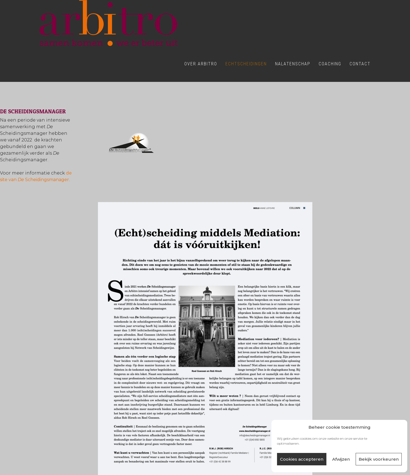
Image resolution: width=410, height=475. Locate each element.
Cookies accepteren (301, 459)
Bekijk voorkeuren (379, 459)
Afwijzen (341, 459)
